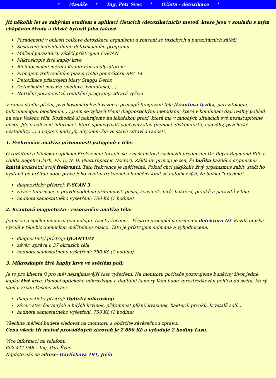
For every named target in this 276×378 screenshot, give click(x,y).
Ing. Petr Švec (124, 4)
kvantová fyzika (195, 104)
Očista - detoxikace (185, 4)
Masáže (78, 4)
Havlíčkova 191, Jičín (85, 354)
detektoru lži (214, 220)
